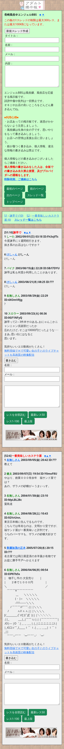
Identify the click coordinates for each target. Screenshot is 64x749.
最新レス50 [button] (38, 415)
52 (28, 215)
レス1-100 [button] (12, 421)
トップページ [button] (14, 202)
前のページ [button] (37, 189)
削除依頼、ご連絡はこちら (20, 179)
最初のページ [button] (14, 189)
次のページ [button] (13, 195)
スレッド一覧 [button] (35, 195)
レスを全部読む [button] (16, 415)
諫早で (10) (16, 215)
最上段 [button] (28, 421)
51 (5, 215)
